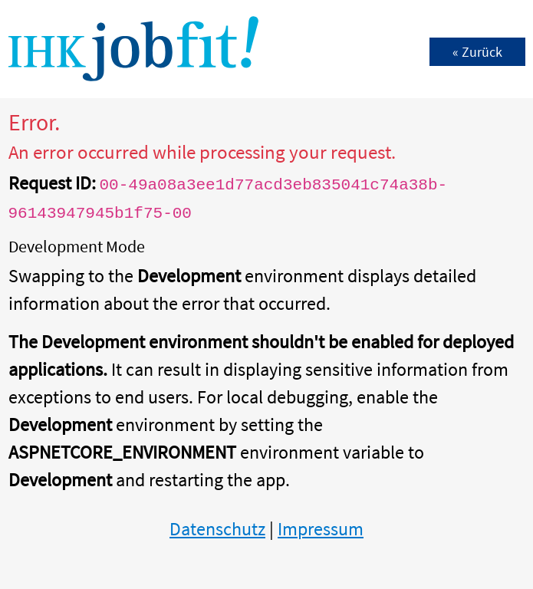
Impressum (321, 529)
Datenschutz (217, 529)
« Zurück (477, 52)
